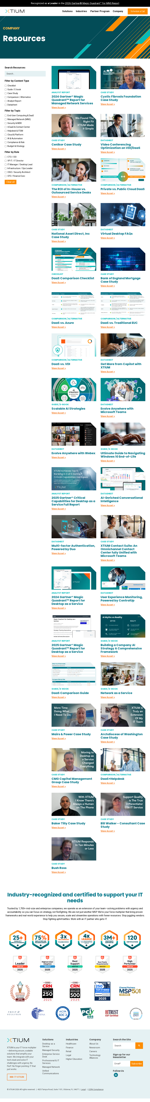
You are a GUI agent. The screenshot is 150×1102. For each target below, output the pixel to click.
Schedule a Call (138, 11)
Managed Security (50, 1050)
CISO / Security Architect (17, 172)
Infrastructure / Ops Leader (19, 168)
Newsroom (94, 1047)
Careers (93, 1051)
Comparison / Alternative (18, 97)
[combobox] (124, 1045)
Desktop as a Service (48, 1045)
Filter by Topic (12, 110)
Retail (68, 1051)
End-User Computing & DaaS (19, 115)
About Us (93, 1043)
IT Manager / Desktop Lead (18, 164)
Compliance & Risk (14, 142)
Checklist (10, 85)
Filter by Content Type (17, 80)
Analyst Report (13, 101)
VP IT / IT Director (14, 160)
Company (118, 11)
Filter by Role (12, 152)
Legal (68, 1055)
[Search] (139, 1045)
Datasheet (11, 105)
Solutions (67, 11)
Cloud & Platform (14, 134)
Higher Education (74, 1059)
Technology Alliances (94, 1056)
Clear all (10, 182)
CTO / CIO (11, 157)
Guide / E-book (13, 89)
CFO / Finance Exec (15, 176)
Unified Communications (50, 1072)
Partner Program (100, 11)
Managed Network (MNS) (18, 119)
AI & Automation (14, 138)
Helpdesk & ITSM (14, 131)
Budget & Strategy (14, 146)
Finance (69, 1047)
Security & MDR (13, 123)
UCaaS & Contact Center (17, 127)
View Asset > (59, 107)
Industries (81, 11)
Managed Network (51, 1067)
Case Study (11, 93)
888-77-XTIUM (17, 1077)
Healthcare (71, 1043)
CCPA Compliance (95, 1089)
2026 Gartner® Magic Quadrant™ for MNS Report (92, 3)
